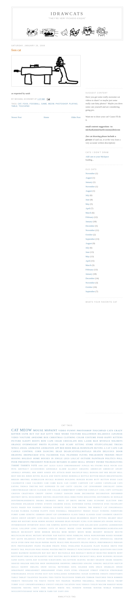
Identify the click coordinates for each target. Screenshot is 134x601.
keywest (74, 525)
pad (33, 542)
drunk (82, 500)
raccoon (118, 549)
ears (90, 500)
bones (65, 476)
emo (120, 500)
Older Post (75, 117)
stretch (104, 570)
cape (50, 441)
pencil (93, 542)
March (88, 212)
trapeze (66, 581)
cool (102, 490)
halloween (89, 434)
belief (112, 472)
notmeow (51, 539)
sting (74, 570)
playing (73, 104)
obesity (71, 539)
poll (120, 458)
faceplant (117, 504)
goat (99, 514)
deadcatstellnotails (78, 451)
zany (61, 591)
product (72, 549)
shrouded (77, 563)
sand (14, 560)
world (107, 588)
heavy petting (98, 518)
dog (80, 441)
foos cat (16, 50)
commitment (68, 490)
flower (35, 511)
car (120, 448)
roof (99, 556)
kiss (96, 525)
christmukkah (19, 490)
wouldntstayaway (22, 591)
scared (72, 462)
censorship (95, 486)
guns (40, 518)
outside (86, 458)
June (88, 199)
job (48, 525)
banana (94, 472)
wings (15, 448)
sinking (97, 563)
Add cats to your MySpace (97, 156)
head (73, 518)
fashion (36, 507)
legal (14, 528)
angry (119, 469)
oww (27, 542)
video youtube (21, 437)
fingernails (116, 507)
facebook (53, 455)
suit (45, 574)
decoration (103, 493)
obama (62, 539)
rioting (58, 556)
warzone (16, 588)
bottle (85, 476)
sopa (91, 567)
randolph (35, 553)
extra (87, 504)
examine (58, 504)
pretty (63, 549)
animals (16, 472)
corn (38, 451)
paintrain (98, 458)
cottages (117, 490)
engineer (16, 504)
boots (36, 441)
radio (14, 553)
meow (51, 104)
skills (15, 567)
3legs (52, 466)
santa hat (31, 560)
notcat (41, 539)
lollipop (24, 528)
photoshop (62, 104)
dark (78, 493)
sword (100, 462)
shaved (15, 563)
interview (33, 525)
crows (48, 493)
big (23, 476)
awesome (37, 437)
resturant (17, 556)
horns (41, 521)
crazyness (28, 493)
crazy (118, 430)
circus (32, 490)
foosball (35, 104)
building (70, 479)
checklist (109, 486)
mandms (87, 528)
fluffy (44, 511)
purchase (50, 462)
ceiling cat (81, 486)
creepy (39, 493)
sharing (118, 560)
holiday (27, 458)
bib (19, 476)
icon (90, 521)
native (62, 535)
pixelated (74, 546)
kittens (118, 437)
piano (38, 546)
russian (118, 556)
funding (105, 511)
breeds (15, 479)
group (22, 518)
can (66, 483)
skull (81, 462)
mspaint (50, 430)
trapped (76, 581)
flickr (15, 511)
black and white (51, 476)
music (29, 535)
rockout (85, 556)
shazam (24, 563)
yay (55, 591)
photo (43, 444)
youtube (75, 434)
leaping (103, 525)
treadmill (88, 581)
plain (97, 546)
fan (29, 507)
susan (85, 574)
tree (57, 434)
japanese (117, 434)
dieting (47, 497)
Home (46, 117)
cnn (49, 490)
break (76, 448)
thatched (100, 577)
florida (24, 511)
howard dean (63, 521)
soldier (82, 567)
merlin (15, 532)
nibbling (78, 535)
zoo (67, 591)
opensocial (106, 539)
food (100, 437)
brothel (25, 479)
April (88, 208)
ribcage (29, 556)
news (69, 535)
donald (118, 497)
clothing (70, 437)
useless (59, 584)
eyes (106, 504)
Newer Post (16, 117)
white (61, 588)
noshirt (118, 535)
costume (90, 437)
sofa (73, 567)
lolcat (75, 458)
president (37, 462)
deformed (117, 493)
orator (118, 539)
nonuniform (98, 535)
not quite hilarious (23, 539)
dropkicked (31, 455)
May (88, 204)
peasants (75, 542)
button (105, 479)
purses (95, 549)
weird (65, 434)
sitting (79, 444)
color (80, 437)
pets (13, 546)
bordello (74, 476)
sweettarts (116, 574)
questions (106, 549)
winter (98, 588)
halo (53, 518)
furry (14, 514)
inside (109, 521)
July (87, 195)
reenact (81, 553)
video (62, 430)
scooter (43, 560)
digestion (58, 497)
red (73, 553)
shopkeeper (52, 563)
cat (19, 104)
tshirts (25, 465)
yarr (50, 591)
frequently (75, 511)
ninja (87, 535)
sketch (118, 563)
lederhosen (116, 525)
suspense (94, 574)
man (95, 441)
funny (71, 430)
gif (55, 514)
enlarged (28, 504)
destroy (16, 497)
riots (67, 556)
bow (43, 441)
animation (47, 448)
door (119, 451)
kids (82, 525)
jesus (43, 525)
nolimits (117, 441)
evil (42, 455)
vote (34, 465)
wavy (36, 588)
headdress (83, 518)
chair (58, 441)
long (34, 528)
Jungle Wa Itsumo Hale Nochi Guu (102, 466)
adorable (51, 469)
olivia (95, 539)
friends (109, 455)
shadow (100, 560)
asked (47, 472)
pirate (56, 546)
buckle (50, 479)
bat (101, 472)
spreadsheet (32, 570)
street (94, 570)
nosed (109, 535)
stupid (38, 574)
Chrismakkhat (72, 466)
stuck (30, 574)
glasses (90, 514)
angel (23, 448)
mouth (119, 532)
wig (68, 588)
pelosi (84, 542)
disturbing (103, 497)
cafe (114, 448)
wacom (102, 584)
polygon (30, 549)
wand (119, 584)
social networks (59, 567)
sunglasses (60, 574)
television (68, 577)
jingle (59, 458)
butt (96, 479)
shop (42, 563)
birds (29, 476)
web (43, 588)
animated (34, 448)
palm (38, 542)
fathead (47, 507)
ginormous (64, 514)
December (90, 226)
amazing (84, 469)
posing (45, 549)
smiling (34, 567)
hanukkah (63, 518)
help (120, 518)
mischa (56, 532)
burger (81, 479)
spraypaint (17, 570)
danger (68, 493)
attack (61, 472)
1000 (40, 466)
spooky (90, 462)
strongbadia (18, 574)
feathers (72, 455)
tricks (118, 444)
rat (44, 553)
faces (14, 507)
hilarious (104, 434)
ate (54, 472)
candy (73, 483)
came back (56, 483)
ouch (14, 542)
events (48, 504)
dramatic (51, 500)
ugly (22, 584)
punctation (84, 549)
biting (36, 476)
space (99, 567)
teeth (57, 577)
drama (40, 500)
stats (67, 570)
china (119, 486)
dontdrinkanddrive (23, 500)
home (36, 458)
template (80, 577)
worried (118, 588)
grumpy (31, 518)
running (108, 556)
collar (56, 490)
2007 (46, 466)
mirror (46, 532)
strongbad (116, 570)
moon (81, 532)
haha (47, 518)
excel (67, 504)
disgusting (90, 497)
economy (99, 500)
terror (90, 577)
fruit (119, 455)
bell (120, 472)
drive (73, 500)
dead (59, 451)
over (21, 542)
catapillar (109, 483)
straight (84, 570)
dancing (48, 451)
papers (45, 542)
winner (87, 588)
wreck (43, 591)
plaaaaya (86, 546)
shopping (65, 563)
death (97, 451)
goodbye (107, 514)
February (90, 217)
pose (38, 549)
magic (62, 528)
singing (88, 563)
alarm (62, 469)
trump (119, 581)
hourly (50, 521)
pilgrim (46, 546)
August (89, 178)
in (52, 458)
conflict (93, 490)
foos (25, 104)
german (40, 514)
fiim (74, 507)
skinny (24, 567)
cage (120, 479)
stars (59, 570)
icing (84, 521)
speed (119, 567)
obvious (81, 539)
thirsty (15, 581)
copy (108, 490)
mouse (38, 430)
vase (78, 584)
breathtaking (115, 476)
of (89, 539)
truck (110, 581)
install (118, 521)
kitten (16, 434)
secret (91, 560)
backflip (77, 472)
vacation (69, 584)
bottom (94, 476)
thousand (27, 581)
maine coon (75, 528)
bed (62, 448)
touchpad (24, 106)
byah (113, 479)
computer (81, 490)
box (46, 437)
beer (68, 448)
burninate (87, 448)
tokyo (42, 581)
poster (54, 549)
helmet (112, 518)
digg (67, 497)
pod (120, 546)
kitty (49, 434)
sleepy (26, 441)
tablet (23, 577)
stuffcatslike (104, 444)
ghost (49, 514)
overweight (30, 444)
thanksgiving (114, 462)
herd (14, 521)
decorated (88, 493)
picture (16, 441)
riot (51, 556)
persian (118, 542)
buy (32, 434)
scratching (55, 560)
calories (37, 483)
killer (89, 525)
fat (38, 434)
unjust (50, 584)
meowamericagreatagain (108, 528)
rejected (102, 553)
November (90, 173)
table (14, 106)
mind (37, 532)
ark (34, 472)
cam (46, 483)
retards (62, 462)
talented (32, 577)
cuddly (58, 493)
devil (25, 497)
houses (45, 458)
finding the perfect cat (93, 507)
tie (36, 581)
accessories (38, 469)
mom (64, 532)
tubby (15, 584)
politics (110, 458)
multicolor (18, 535)
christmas (56, 437)
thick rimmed (115, 577)
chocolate (70, 441)
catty (69, 486)
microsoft (27, 532)
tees (51, 577)
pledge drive (109, 546)
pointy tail (18, 549)
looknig (42, 528)
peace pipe (63, 542)
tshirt (15, 465)
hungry (75, 521)
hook (35, 521)
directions (76, 497)
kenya (64, 525)
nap (55, 535)
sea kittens (69, 560)
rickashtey (41, 556)
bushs (89, 479)
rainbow (24, 553)
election (111, 500)
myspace (104, 441)
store (89, 444)
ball (86, 472)
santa (21, 560)
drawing (16, 455)
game (44, 104)
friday (87, 511)
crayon (15, 493)
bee (106, 472)
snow (44, 567)
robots (75, 556)
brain (102, 476)
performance (105, 542)
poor (14, 462)
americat (108, 469)
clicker (41, 490)
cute (25, 434)
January (89, 182)
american (96, 469)
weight (52, 588)
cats (110, 430)
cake (28, 483)
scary (70, 444)
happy (108, 437)
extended (77, 504)
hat (43, 434)
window (76, 588)
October (89, 234)
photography (25, 546)
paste (53, 542)
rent (120, 553)
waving (27, 588)
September (90, 239)
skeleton (108, 563)
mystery (47, 535)
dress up (63, 500)
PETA (14, 469)
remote (112, 553)
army (40, 472)
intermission (18, 525)
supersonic (74, 574)
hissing (16, 458)
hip (19, 521)
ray (49, 553)
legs (67, 458)
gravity (118, 514)
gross (14, 518)
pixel (64, 546)
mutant (37, 535)
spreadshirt (48, 570)
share (109, 560)
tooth (51, 581)
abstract (23, 469)
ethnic (39, 504)
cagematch (17, 483)
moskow (108, 532)
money (72, 532)
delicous (108, 451)
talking (43, 577)
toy (58, 581)
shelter (34, 563)
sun (51, 574)
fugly (95, 511)
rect (54, 553)
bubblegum (37, 479)
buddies (59, 479)
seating (81, 560)
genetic (30, 514)
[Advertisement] (110, 63)
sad (62, 444)
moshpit (97, 532)
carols (16, 451)
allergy (73, 469)
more (89, 532)
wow (35, 591)
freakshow (96, 455)
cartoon (83, 483)
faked (22, 507)
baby (68, 472)
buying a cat (102, 448)
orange (16, 444)
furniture (117, 511)
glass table (78, 514)
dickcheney (35, 497)
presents (24, 462)
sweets (104, 574)
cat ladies (96, 483)
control (27, 451)
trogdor (101, 581)
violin (94, 584)
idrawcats (67, 13)
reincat (91, 553)
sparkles (109, 567)
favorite (58, 507)
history (26, 521)
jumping (55, 525)
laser (88, 441)
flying (83, 455)
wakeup (111, 584)
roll (93, 556)
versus (86, 584)
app (57, 448)
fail (62, 455)
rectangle (64, 553)
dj (112, 497)
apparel (26, 472)
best (14, 476)
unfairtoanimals (35, 584)
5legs (60, 466)
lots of (53, 528)
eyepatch (98, 504)
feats (68, 507)
